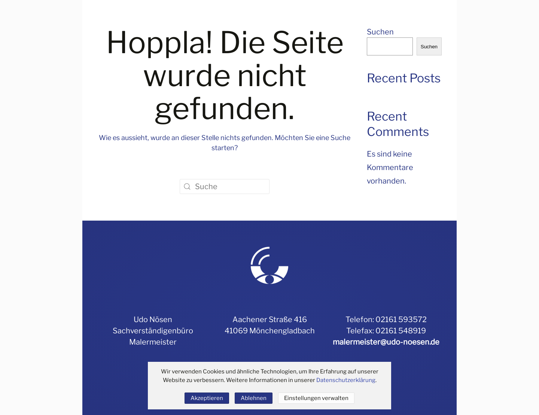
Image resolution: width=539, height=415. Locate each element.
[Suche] (225, 186)
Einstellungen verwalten (316, 398)
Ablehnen (254, 398)
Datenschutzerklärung (345, 380)
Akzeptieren (207, 398)
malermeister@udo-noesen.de (386, 341)
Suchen (380, 31)
